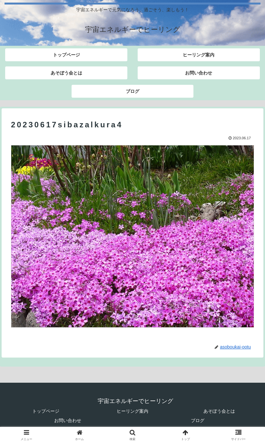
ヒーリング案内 (132, 411)
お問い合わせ (67, 420)
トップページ (45, 411)
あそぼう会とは (219, 411)
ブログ (197, 420)
